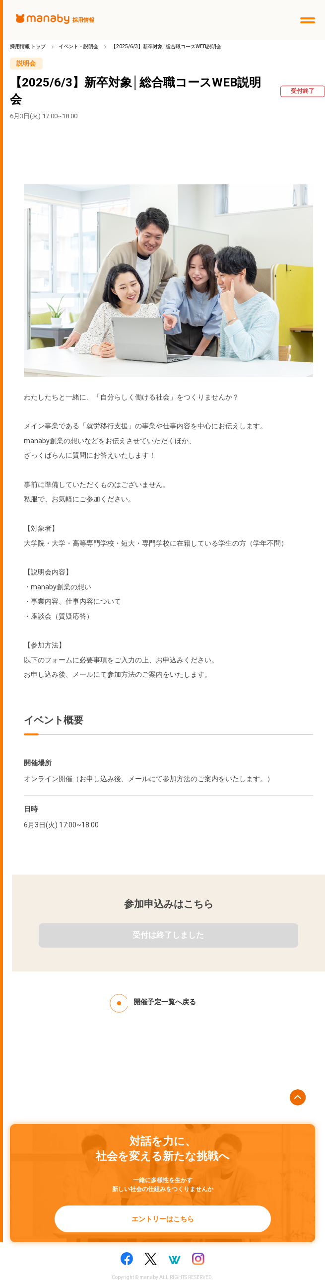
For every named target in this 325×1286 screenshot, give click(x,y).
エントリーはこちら (162, 1219)
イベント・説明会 (78, 46)
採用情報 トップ (28, 46)
